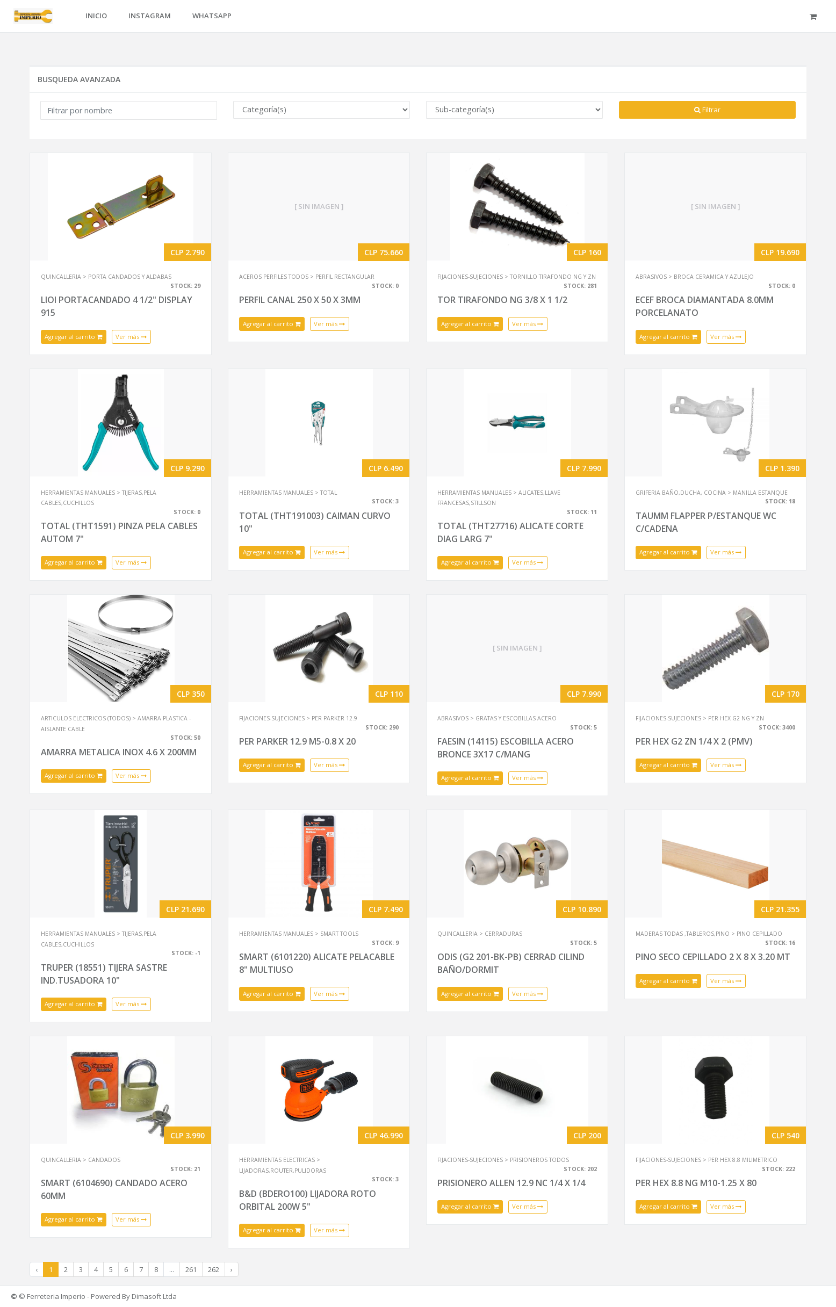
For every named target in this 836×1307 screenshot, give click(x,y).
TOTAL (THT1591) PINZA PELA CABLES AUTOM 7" (119, 532)
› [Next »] (231, 1269)
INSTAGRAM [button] (149, 15)
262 (213, 1269)
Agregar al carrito (74, 337)
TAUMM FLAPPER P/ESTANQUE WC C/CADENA (706, 522)
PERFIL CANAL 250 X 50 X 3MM (300, 300)
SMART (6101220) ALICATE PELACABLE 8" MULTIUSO (316, 963)
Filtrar (707, 109)
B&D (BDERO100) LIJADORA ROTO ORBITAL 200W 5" (307, 1200)
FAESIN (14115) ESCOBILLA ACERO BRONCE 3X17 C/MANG (505, 747)
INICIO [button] (96, 15)
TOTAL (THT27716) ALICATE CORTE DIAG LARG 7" (510, 532)
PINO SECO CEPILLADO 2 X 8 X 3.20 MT (713, 957)
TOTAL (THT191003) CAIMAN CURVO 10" (315, 522)
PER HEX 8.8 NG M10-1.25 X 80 (696, 1183)
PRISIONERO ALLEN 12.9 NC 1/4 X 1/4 (511, 1183)
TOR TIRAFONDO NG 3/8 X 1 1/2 (502, 300)
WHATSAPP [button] (212, 15)
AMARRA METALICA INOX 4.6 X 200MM (119, 752)
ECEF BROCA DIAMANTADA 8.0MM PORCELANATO (705, 306)
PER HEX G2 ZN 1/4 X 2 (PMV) (694, 741)
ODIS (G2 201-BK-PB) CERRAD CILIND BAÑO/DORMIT (511, 963)
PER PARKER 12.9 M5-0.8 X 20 (297, 741)
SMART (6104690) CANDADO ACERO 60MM (114, 1189)
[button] (815, 16)
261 (191, 1269)
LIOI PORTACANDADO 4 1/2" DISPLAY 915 (116, 306)
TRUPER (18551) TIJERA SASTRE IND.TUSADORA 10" (104, 974)
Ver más (131, 337)
